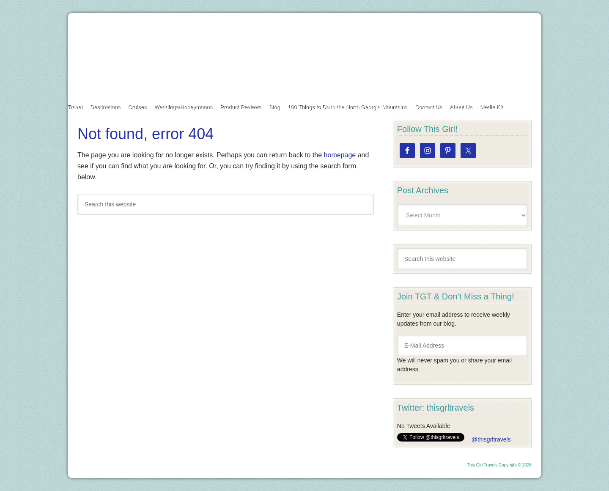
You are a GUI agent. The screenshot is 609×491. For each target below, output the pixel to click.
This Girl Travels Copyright (492, 465)
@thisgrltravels (491, 439)
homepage (340, 155)
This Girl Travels (304, 54)
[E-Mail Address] (462, 345)
